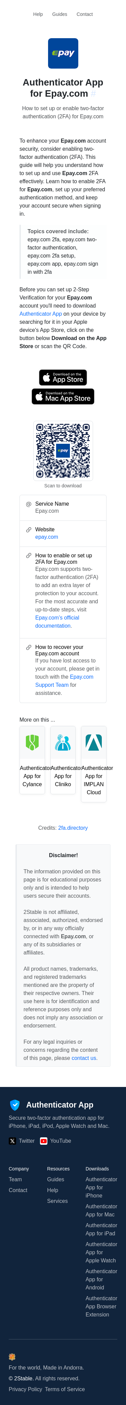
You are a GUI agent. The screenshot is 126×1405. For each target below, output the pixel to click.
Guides (59, 14)
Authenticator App (40, 314)
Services (57, 1201)
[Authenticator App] (51, 1105)
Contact (85, 14)
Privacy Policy (25, 1389)
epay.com (46, 537)
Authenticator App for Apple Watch (101, 1252)
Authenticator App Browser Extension (101, 1306)
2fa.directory (73, 828)
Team (15, 1179)
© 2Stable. (21, 1378)
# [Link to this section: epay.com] (93, 93)
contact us (84, 1058)
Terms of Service (65, 1389)
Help (38, 14)
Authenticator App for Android (101, 1279)
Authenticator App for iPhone (101, 1187)
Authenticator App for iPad (101, 1229)
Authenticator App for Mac (101, 1210)
